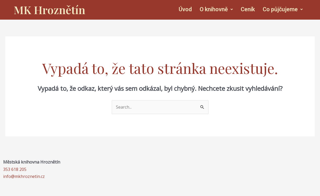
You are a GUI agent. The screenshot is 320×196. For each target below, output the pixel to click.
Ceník (248, 9)
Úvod (185, 9)
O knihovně (216, 9)
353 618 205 (14, 169)
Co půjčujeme (283, 9)
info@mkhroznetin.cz (24, 176)
